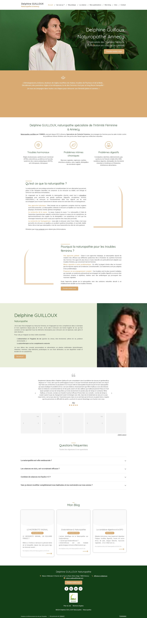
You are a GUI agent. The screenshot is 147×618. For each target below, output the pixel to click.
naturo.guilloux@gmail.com (74, 578)
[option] (73, 393)
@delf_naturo (122, 435)
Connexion (122, 616)
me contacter (40, 229)
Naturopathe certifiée (28, 134)
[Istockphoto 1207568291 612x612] (37, 518)
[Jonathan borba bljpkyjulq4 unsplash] (73, 518)
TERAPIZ (61, 616)
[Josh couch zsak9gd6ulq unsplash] (109, 518)
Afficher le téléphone (100, 576)
